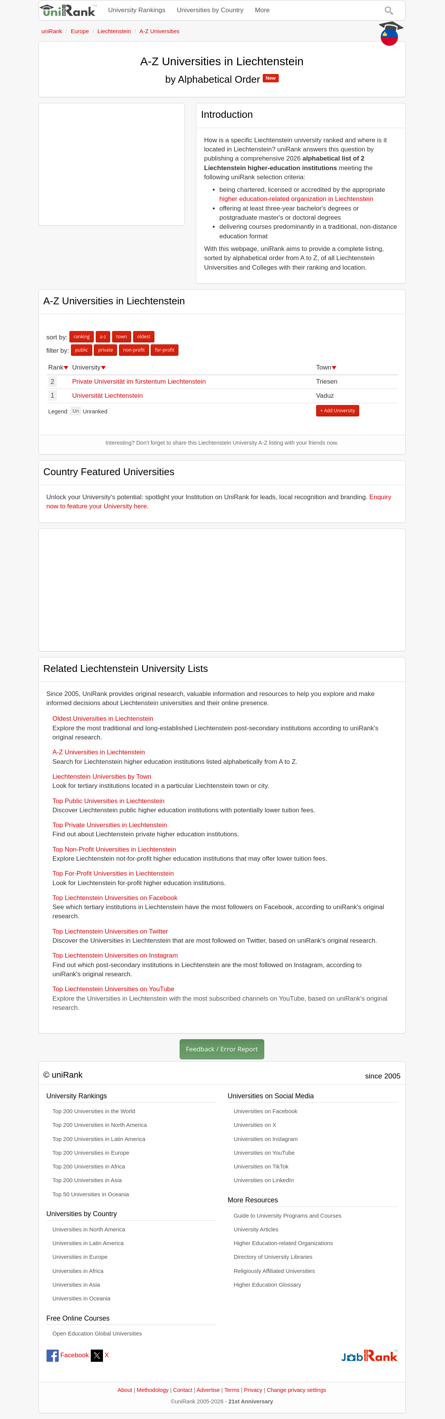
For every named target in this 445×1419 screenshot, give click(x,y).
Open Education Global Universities (97, 1334)
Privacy (253, 1390)
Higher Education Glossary (267, 1285)
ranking (82, 336)
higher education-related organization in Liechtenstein (296, 198)
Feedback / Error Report (222, 1049)
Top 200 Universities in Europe (91, 1153)
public (81, 350)
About (124, 1390)
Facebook (68, 1355)
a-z (103, 336)
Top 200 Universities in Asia (87, 1180)
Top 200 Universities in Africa (89, 1166)
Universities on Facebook (265, 1111)
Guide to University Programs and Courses (287, 1216)
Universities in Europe (80, 1257)
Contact (182, 1390)
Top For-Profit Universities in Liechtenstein (113, 873)
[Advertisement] (112, 164)
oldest (143, 336)
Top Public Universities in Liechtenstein (109, 801)
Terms (231, 1390)
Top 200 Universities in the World (94, 1111)
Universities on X (255, 1125)
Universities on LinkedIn (264, 1180)
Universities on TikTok (261, 1166)
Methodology (153, 1390)
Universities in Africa (78, 1271)
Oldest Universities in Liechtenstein (103, 718)
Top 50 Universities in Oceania (91, 1194)
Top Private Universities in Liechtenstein (110, 825)
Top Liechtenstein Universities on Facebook (115, 898)
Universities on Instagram (266, 1139)
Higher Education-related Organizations (283, 1243)
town (121, 336)
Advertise (208, 1390)
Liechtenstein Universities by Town (102, 776)
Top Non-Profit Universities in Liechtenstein (114, 849)
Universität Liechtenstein (107, 395)
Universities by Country (210, 10)
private (105, 350)
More (262, 10)
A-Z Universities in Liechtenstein (99, 752)
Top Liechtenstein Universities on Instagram (115, 955)
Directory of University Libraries (273, 1257)
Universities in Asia (76, 1285)
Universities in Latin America (88, 1243)
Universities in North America (89, 1229)
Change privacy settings (296, 1390)
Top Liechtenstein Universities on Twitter (110, 931)
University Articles (256, 1229)
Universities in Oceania (82, 1298)
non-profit (134, 350)
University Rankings (136, 10)
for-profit (164, 350)
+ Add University (337, 410)
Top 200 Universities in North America (100, 1125)
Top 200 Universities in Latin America (99, 1139)
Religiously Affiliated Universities (274, 1271)
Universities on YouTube (264, 1153)
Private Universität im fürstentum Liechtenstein (139, 381)
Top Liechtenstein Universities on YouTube (114, 989)
